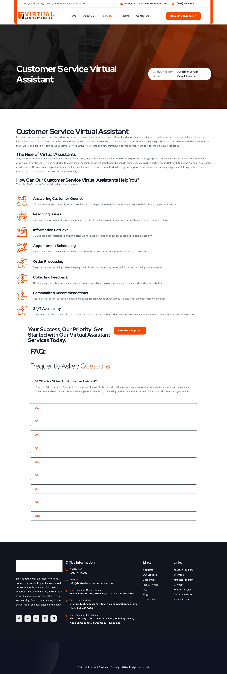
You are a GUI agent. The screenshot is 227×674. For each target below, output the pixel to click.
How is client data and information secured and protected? (76, 475)
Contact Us (142, 15)
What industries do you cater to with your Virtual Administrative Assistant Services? (94, 516)
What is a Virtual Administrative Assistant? (66, 381)
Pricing (125, 15)
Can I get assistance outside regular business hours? (72, 502)
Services (108, 15)
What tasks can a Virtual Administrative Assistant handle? (76, 421)
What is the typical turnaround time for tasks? (68, 489)
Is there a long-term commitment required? (66, 462)
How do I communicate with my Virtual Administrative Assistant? (81, 435)
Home (73, 15)
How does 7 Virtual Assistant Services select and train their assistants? (85, 408)
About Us (88, 15)
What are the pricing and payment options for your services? (77, 448)
